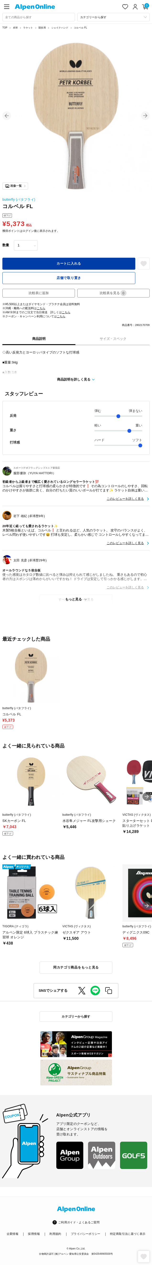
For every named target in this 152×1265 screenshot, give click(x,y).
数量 (5, 245)
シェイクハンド (59, 27)
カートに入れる (69, 263)
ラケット (28, 27)
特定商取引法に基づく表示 (127, 1234)
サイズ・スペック (113, 339)
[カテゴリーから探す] (113, 17)
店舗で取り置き (69, 278)
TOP (4, 27)
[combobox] (38, 17)
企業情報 (12, 1234)
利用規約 (55, 1234)
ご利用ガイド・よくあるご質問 (79, 1222)
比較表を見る (113, 293)
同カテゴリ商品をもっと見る (76, 967)
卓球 (15, 27)
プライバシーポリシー (85, 1234)
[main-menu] (6, 6)
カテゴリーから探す (76, 1016)
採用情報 (34, 1234)
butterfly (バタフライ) (18, 199)
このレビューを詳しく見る (125, 499)
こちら (41, 308)
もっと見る (73, 599)
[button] (6, 115)
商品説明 (39, 339)
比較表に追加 (39, 293)
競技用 (42, 27)
